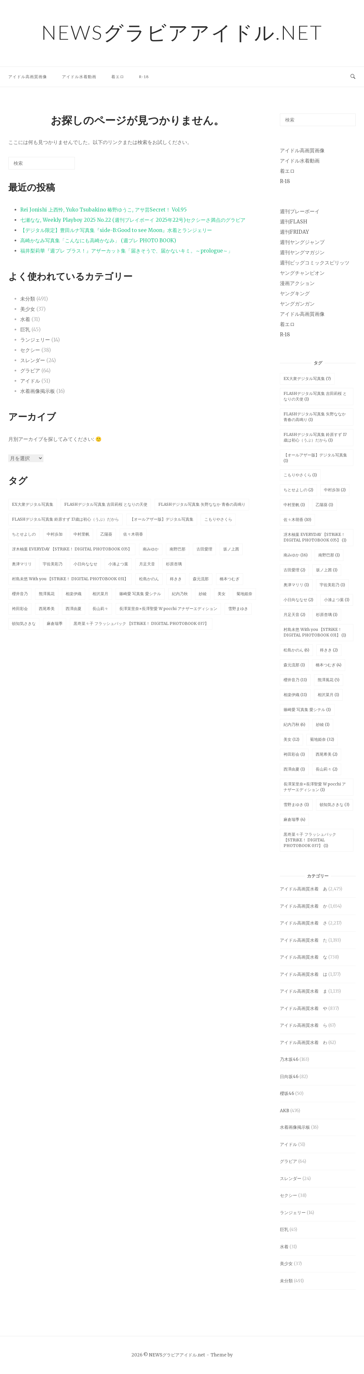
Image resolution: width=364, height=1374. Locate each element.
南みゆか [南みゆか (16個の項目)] (296, 554)
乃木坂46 (289, 1059)
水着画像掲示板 (37, 391)
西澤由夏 (73, 608)
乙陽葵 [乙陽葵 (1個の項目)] (324, 504)
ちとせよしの (24, 534)
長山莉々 (100, 608)
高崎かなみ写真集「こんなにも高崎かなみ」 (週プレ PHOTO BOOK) (98, 240)
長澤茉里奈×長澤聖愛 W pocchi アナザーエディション (168, 608)
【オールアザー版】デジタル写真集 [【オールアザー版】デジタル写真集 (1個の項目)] (315, 457)
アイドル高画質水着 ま (303, 991)
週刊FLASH (293, 221)
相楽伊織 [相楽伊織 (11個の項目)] (295, 694)
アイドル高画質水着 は (303, 974)
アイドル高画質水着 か (303, 906)
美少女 (27, 309)
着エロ (117, 76)
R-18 (144, 76)
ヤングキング (295, 293)
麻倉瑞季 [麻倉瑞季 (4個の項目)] (294, 819)
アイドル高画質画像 (27, 76)
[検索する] (41, 163)
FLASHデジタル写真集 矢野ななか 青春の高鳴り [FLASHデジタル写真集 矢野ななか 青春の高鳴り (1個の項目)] (315, 416)
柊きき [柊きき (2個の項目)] (329, 649)
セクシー (30, 350)
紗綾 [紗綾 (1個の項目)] (323, 724)
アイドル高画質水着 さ (303, 923)
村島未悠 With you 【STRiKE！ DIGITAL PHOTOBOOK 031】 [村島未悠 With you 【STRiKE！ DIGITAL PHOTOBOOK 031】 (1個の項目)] (315, 632)
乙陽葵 (106, 534)
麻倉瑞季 (55, 623)
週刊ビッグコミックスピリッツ (314, 263)
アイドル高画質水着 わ (303, 1042)
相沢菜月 (100, 593)
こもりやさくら (218, 519)
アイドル (30, 381)
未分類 (27, 299)
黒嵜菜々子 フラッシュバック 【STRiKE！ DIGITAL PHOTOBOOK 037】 (141, 623)
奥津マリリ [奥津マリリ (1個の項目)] (296, 584)
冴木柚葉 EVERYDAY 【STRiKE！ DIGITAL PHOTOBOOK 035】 (72, 548)
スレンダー (32, 360)
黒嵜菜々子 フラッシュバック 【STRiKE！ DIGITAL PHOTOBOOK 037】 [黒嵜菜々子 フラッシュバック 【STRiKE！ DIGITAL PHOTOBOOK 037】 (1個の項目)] (310, 840)
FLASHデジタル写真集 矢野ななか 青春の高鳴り (201, 504)
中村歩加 (55, 534)
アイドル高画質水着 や (303, 1008)
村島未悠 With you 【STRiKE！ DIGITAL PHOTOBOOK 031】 (70, 578)
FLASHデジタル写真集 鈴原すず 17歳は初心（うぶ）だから (65, 519)
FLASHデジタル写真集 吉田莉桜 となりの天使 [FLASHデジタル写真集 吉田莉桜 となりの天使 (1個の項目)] (315, 396)
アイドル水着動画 (79, 76)
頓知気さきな (24, 623)
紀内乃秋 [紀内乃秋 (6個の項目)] (294, 724)
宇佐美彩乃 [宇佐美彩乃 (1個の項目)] (332, 584)
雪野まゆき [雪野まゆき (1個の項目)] (296, 804)
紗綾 (203, 593)
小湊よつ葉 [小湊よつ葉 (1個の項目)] (336, 599)
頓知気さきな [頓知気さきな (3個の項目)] (334, 804)
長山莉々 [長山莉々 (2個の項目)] (327, 769)
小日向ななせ (85, 563)
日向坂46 (289, 1076)
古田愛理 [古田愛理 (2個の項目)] (294, 569)
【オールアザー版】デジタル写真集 (161, 519)
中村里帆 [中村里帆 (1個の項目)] (294, 504)
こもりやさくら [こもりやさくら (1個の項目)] (300, 474)
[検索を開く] (353, 77)
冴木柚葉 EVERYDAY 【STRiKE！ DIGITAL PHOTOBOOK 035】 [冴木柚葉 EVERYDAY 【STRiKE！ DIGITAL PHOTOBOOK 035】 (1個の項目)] (315, 537)
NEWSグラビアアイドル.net (182, 32)
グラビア (30, 370)
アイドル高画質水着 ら (303, 1025)
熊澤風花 (47, 593)
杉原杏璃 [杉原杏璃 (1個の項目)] (327, 614)
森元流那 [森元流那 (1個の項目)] (294, 664)
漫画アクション (297, 283)
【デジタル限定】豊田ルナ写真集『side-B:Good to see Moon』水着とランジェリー (116, 230)
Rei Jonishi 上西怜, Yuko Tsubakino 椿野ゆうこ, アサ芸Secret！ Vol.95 (103, 210)
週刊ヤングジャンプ (302, 242)
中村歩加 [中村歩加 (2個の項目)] (335, 489)
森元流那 (201, 578)
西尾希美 (47, 608)
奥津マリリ (22, 563)
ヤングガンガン (297, 304)
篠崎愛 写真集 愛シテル (140, 593)
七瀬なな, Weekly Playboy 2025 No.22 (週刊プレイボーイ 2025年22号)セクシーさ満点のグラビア (132, 220)
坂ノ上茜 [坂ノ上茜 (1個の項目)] (327, 569)
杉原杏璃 (174, 563)
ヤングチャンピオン (302, 273)
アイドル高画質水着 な (303, 957)
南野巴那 (177, 548)
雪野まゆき (238, 608)
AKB (284, 1110)
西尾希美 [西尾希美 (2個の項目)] (327, 754)
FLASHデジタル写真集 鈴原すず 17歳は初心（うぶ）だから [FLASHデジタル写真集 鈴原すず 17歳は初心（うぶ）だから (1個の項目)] (315, 437)
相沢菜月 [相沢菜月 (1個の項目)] (328, 694)
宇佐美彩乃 (53, 563)
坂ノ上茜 (231, 548)
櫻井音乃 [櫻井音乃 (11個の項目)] (295, 679)
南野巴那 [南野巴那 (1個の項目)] (329, 554)
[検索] (60, 165)
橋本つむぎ (229, 578)
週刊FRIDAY (294, 232)
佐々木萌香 (133, 534)
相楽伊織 (73, 593)
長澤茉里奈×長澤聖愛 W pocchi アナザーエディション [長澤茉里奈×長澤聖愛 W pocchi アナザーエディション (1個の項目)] (315, 787)
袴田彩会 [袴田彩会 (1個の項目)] (294, 754)
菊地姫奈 (244, 593)
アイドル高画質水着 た (303, 940)
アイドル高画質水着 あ (303, 889)
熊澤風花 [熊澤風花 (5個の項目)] (328, 679)
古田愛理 (204, 548)
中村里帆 (81, 534)
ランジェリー (35, 340)
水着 (25, 319)
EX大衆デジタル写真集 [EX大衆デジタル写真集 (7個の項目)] (307, 378)
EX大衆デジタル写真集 (32, 504)
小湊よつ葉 (118, 563)
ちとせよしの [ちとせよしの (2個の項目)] (298, 489)
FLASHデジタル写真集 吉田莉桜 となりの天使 (105, 504)
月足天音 (147, 563)
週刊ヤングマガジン (302, 252)
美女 (222, 593)
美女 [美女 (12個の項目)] (291, 739)
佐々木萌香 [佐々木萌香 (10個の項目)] (297, 519)
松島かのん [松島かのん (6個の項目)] (296, 649)
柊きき (176, 578)
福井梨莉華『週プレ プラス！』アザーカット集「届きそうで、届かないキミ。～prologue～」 (126, 251)
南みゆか (151, 548)
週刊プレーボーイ (300, 211)
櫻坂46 (287, 1093)
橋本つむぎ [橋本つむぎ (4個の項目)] (328, 664)
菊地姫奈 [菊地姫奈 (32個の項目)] (322, 739)
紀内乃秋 (180, 593)
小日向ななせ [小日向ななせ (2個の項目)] (298, 599)
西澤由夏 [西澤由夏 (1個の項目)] (294, 769)
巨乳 (25, 329)
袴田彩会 (20, 608)
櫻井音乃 (20, 593)
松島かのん (149, 578)
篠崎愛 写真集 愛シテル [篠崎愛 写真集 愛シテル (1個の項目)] (307, 709)
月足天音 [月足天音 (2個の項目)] (294, 614)
